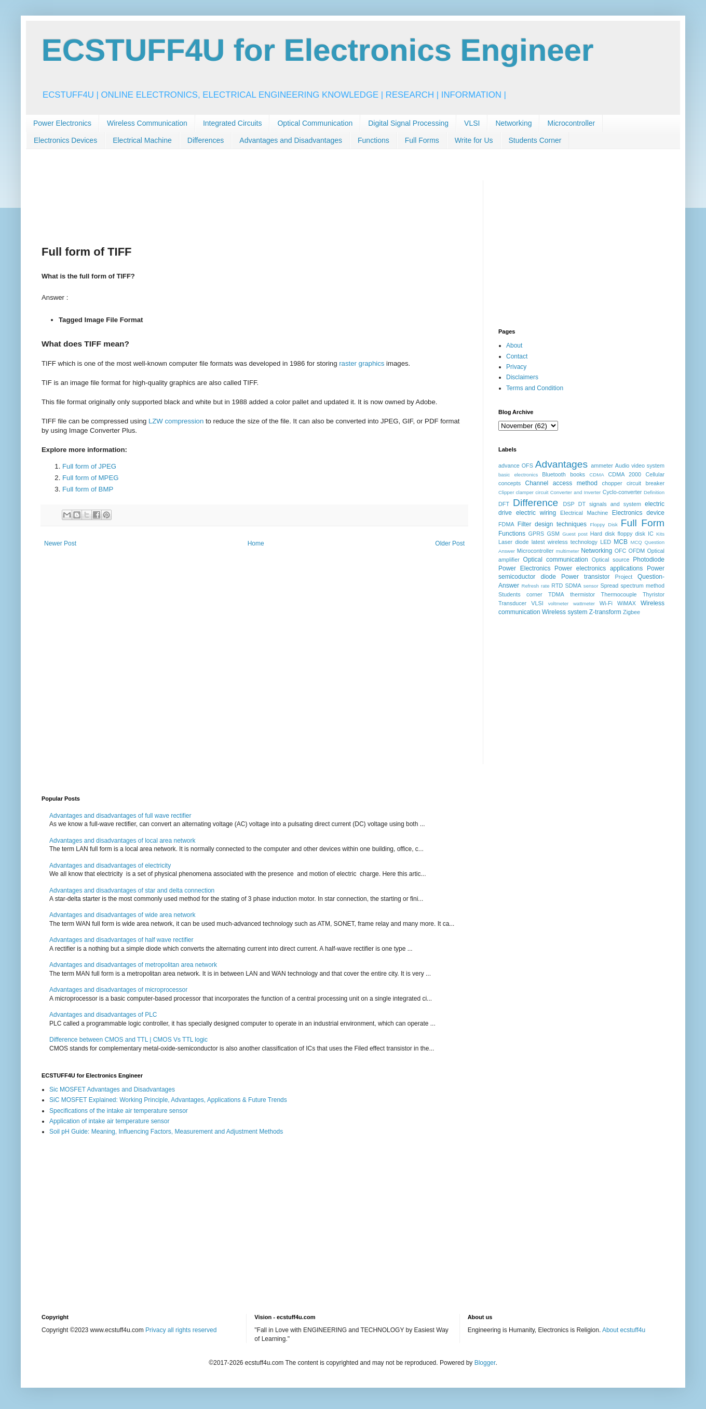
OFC (621, 551)
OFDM (637, 551)
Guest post (575, 534)
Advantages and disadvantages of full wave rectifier (120, 815)
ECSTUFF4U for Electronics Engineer (318, 50)
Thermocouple (619, 594)
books (577, 474)
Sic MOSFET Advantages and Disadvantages (112, 1089)
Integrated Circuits (232, 123)
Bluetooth (554, 474)
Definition (654, 492)
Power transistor (585, 576)
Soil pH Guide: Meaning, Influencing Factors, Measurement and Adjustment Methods (166, 1131)
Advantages (561, 464)
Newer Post (60, 543)
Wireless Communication (147, 123)
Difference (535, 502)
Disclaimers (522, 377)
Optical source (611, 559)
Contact (516, 356)
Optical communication (555, 559)
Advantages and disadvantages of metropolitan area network (133, 964)
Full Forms (422, 140)
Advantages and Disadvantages (290, 140)
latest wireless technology (565, 542)
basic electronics (518, 474)
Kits (660, 534)
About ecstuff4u (623, 1330)
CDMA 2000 (625, 474)
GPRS (536, 533)
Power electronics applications (598, 568)
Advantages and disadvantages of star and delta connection (131, 890)
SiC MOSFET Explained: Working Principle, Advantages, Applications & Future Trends (168, 1100)
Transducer (512, 603)
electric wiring (536, 512)
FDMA (506, 524)
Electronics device (638, 512)
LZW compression (175, 421)
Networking (513, 123)
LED (605, 542)
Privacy (516, 366)
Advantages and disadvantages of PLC (103, 1014)
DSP (569, 504)
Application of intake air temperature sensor (109, 1121)
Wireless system (564, 612)
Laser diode (513, 542)
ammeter (602, 465)
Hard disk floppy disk (617, 533)
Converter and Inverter (575, 492)
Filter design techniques (552, 524)
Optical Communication (314, 123)
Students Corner (535, 140)
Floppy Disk (604, 524)
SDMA (573, 585)
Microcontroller (571, 123)
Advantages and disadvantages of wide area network (122, 915)
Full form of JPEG (89, 466)
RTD (557, 585)
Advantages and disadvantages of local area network (122, 840)
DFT (503, 504)
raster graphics (361, 363)
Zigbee (631, 612)
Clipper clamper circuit (523, 492)
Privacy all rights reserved (180, 1330)
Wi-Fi (606, 603)
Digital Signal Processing (408, 123)
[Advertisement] (230, 203)
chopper (612, 483)
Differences (205, 140)
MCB (621, 542)
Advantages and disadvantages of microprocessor (118, 989)
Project (624, 577)
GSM (553, 533)
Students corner (520, 594)
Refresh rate (536, 586)
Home (256, 543)
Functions (373, 140)
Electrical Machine (142, 140)
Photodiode (648, 559)
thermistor (582, 594)
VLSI (472, 123)
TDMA (556, 594)
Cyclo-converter (622, 492)
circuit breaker (645, 483)
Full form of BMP (87, 489)
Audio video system (639, 465)
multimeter (567, 551)
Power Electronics (62, 123)
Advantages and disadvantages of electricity (110, 865)
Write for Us (474, 140)
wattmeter (584, 603)
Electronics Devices (65, 140)
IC (651, 533)
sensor (591, 586)
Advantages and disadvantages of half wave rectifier (121, 939)
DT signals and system (609, 504)
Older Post (450, 543)
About (514, 345)
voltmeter (558, 603)
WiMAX (626, 603)
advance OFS (515, 465)
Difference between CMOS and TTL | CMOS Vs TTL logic (128, 1039)
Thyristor (653, 594)
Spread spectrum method (632, 585)
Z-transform (605, 612)
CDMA (596, 474)
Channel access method (561, 483)
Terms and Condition (534, 388)
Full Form (642, 522)
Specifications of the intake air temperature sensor (118, 1110)
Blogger (485, 1362)
